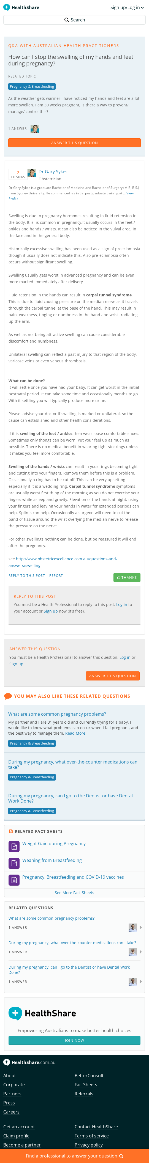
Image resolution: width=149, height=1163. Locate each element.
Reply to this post (27, 575)
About (9, 1076)
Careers (11, 1112)
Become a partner (22, 1145)
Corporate (14, 1085)
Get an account (19, 1127)
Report (56, 575)
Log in (122, 604)
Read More (75, 733)
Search (74, 20)
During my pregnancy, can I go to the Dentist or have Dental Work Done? (70, 798)
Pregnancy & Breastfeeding (32, 86)
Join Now (74, 1040)
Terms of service (92, 1136)
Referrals (84, 1094)
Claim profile (16, 1136)
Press (9, 1103)
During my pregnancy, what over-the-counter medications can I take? (74, 764)
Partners (12, 1094)
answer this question (74, 142)
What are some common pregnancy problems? (57, 714)
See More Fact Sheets (74, 892)
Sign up (51, 611)
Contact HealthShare (96, 1127)
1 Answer (18, 927)
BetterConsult (89, 1076)
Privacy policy (89, 1145)
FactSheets (86, 1085)
